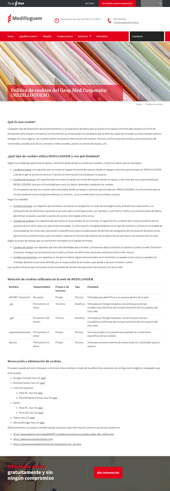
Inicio (11, 36)
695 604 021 (119, 19)
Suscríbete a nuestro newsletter (117, 3)
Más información (108, 472)
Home (139, 104)
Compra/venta (65, 36)
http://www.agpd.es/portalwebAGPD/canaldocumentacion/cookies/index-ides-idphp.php (63, 434)
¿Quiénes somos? (28, 36)
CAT (87, 3)
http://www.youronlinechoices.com (33, 439)
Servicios (84, 36)
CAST (92, 3)
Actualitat (102, 36)
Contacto (137, 36)
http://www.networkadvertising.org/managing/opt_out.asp (47, 444)
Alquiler (47, 36)
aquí (43, 378)
